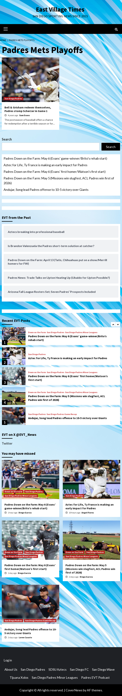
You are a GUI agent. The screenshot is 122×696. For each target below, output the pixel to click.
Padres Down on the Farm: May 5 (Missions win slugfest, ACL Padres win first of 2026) (59, 180)
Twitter (7, 443)
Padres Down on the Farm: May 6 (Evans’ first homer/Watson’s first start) (55, 171)
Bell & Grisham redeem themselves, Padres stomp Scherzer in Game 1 (27, 109)
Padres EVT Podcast (95, 677)
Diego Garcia (25, 512)
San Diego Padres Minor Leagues (81, 332)
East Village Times (60, 9)
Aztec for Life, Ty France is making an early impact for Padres (45, 165)
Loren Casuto (25, 637)
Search (7, 139)
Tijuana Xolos (19, 677)
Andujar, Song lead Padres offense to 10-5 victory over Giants (46, 189)
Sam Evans (24, 115)
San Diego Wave (103, 669)
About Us (10, 669)
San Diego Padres (13, 98)
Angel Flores (88, 512)
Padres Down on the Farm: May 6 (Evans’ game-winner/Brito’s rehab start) (55, 158)
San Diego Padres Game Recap (62, 414)
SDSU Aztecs (58, 669)
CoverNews (74, 690)
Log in (8, 660)
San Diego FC (79, 669)
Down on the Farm (37, 332)
